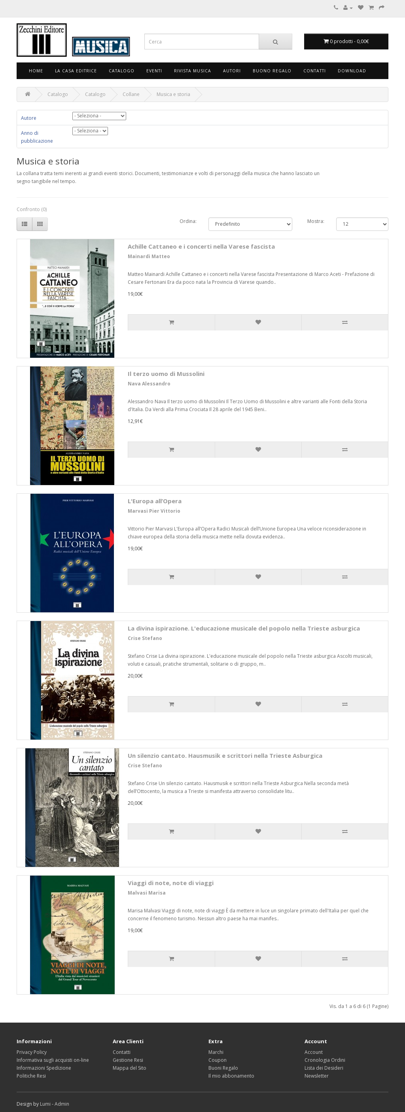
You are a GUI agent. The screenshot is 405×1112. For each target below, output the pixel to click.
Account (314, 1052)
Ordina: (188, 221)
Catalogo (121, 71)
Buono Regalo (272, 71)
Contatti (314, 71)
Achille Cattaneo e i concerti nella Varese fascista (201, 246)
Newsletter (317, 1075)
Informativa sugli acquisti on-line (53, 1060)
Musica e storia (173, 94)
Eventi (154, 71)
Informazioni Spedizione (44, 1068)
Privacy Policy (32, 1052)
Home (36, 71)
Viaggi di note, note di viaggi (171, 883)
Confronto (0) (32, 209)
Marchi (215, 1052)
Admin (62, 1104)
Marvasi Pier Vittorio (154, 511)
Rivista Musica (192, 71)
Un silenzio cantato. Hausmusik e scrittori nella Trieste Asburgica (225, 755)
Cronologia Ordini (325, 1060)
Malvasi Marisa (147, 892)
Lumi (45, 1104)
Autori (232, 71)
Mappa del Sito (129, 1068)
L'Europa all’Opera (155, 501)
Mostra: (315, 221)
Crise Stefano (145, 638)
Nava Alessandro (149, 383)
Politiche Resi (31, 1075)
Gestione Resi (128, 1060)
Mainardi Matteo (149, 256)
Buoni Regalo (223, 1068)
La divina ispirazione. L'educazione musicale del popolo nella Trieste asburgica (244, 628)
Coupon (217, 1060)
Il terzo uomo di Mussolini (166, 374)
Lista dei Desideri (324, 1068)
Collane (131, 94)
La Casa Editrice (76, 71)
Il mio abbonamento (231, 1075)
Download (352, 71)
